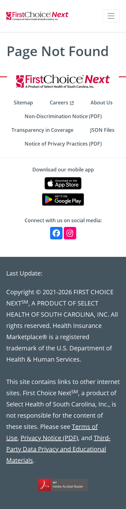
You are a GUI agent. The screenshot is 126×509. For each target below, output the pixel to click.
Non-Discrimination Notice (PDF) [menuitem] (63, 116)
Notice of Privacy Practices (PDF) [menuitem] (63, 143)
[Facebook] (56, 233)
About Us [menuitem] (102, 102)
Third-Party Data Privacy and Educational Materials (58, 449)
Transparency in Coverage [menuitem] (42, 130)
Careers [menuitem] (59, 102)
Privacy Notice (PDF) (49, 438)
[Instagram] (70, 233)
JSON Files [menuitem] (102, 130)
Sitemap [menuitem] (23, 102)
